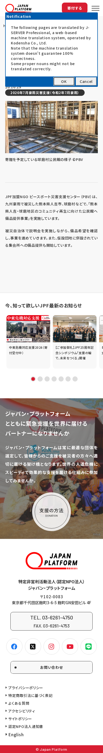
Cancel (86, 81)
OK (64, 81)
